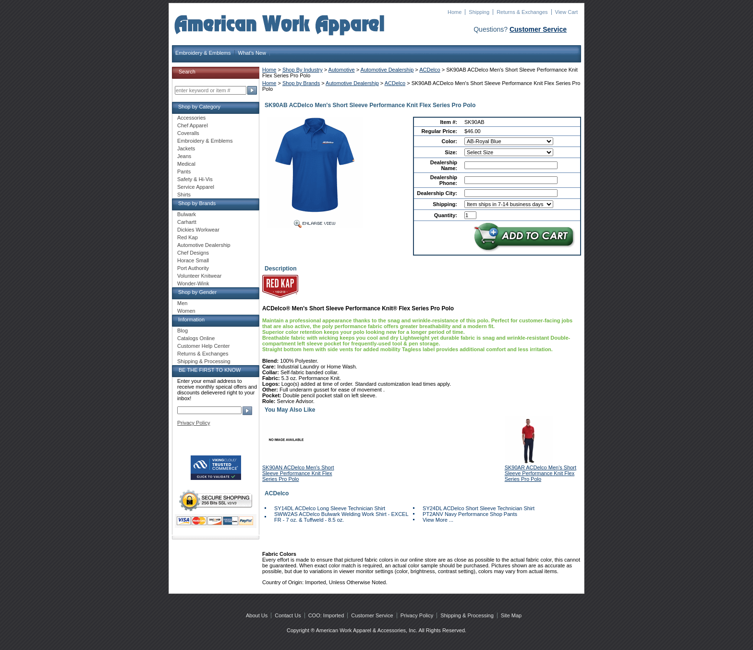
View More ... (438, 520)
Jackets (186, 148)
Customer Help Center (203, 346)
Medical (186, 164)
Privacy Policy (193, 423)
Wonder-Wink (193, 283)
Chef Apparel (192, 125)
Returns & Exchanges (522, 12)
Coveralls (188, 133)
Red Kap (187, 237)
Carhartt (186, 222)
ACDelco (429, 70)
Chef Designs (193, 253)
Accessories (191, 118)
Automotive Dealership (387, 70)
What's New (252, 53)
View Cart (566, 12)
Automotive (341, 70)
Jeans (184, 156)
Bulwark (186, 214)
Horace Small (193, 260)
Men (182, 303)
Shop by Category (199, 107)
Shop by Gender (197, 292)
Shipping (479, 12)
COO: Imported (326, 615)
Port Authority (193, 268)
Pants (184, 171)
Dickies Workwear (198, 230)
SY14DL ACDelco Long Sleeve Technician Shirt (329, 508)
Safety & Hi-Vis (195, 179)
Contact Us (288, 615)
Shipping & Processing (204, 361)
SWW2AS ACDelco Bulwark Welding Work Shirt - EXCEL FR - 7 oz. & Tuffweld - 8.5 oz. (341, 517)
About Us (256, 615)
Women (186, 311)
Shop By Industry (302, 70)
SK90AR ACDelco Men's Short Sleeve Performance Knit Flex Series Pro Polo (540, 473)
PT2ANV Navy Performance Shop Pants (470, 514)
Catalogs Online (196, 338)
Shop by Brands (301, 83)
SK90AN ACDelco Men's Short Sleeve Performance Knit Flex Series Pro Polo (298, 473)
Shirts (184, 194)
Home (455, 12)
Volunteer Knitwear (199, 276)
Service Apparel (195, 187)
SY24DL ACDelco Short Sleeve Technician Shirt (478, 508)
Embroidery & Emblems (203, 53)
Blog (182, 330)
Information (191, 319)
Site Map (511, 615)
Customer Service (538, 29)
